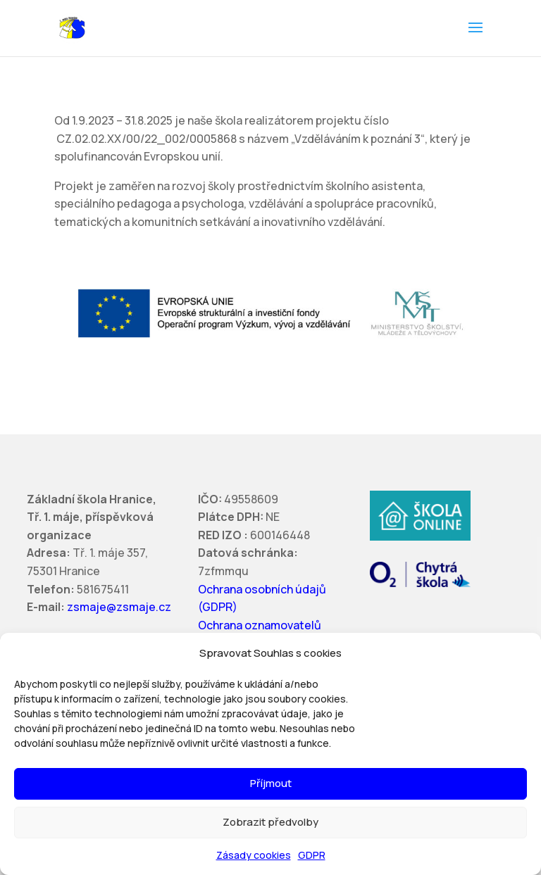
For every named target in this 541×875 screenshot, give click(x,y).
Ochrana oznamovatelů (259, 625)
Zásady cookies (253, 855)
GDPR (311, 855)
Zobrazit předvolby (270, 821)
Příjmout (271, 783)
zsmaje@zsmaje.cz (119, 607)
